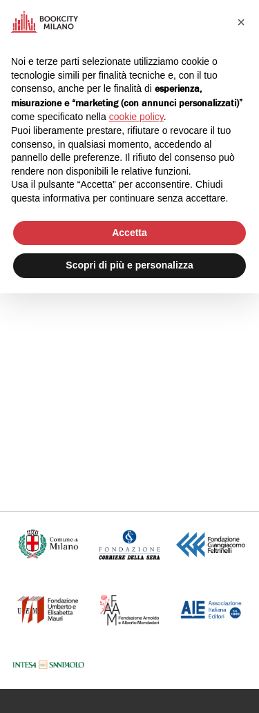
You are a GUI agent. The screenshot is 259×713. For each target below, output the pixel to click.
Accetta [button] (129, 232)
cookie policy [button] (136, 116)
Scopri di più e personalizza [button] (129, 265)
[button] (241, 22)
